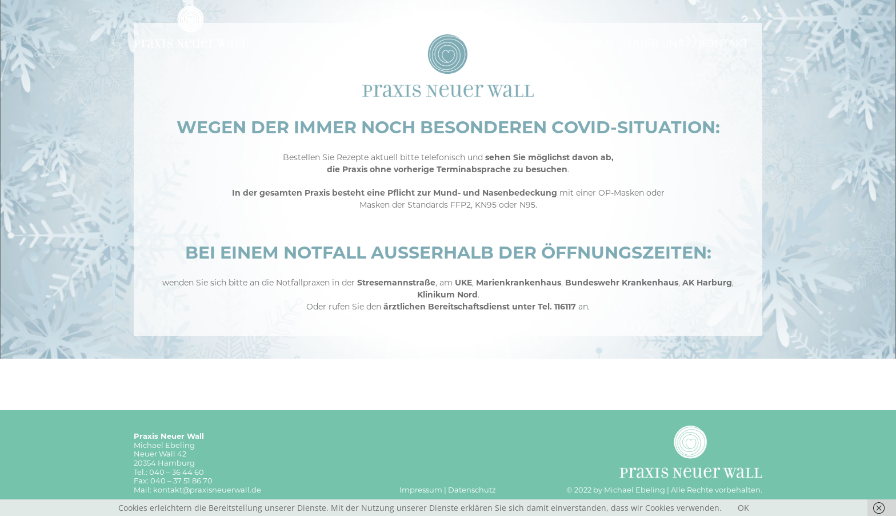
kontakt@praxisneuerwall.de (207, 489)
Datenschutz (472, 489)
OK (743, 507)
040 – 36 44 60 (176, 472)
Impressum (420, 489)
